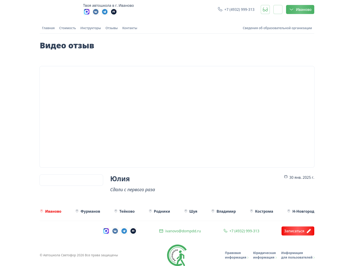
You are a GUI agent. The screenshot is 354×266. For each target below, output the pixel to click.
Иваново (300, 9)
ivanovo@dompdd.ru (183, 230)
